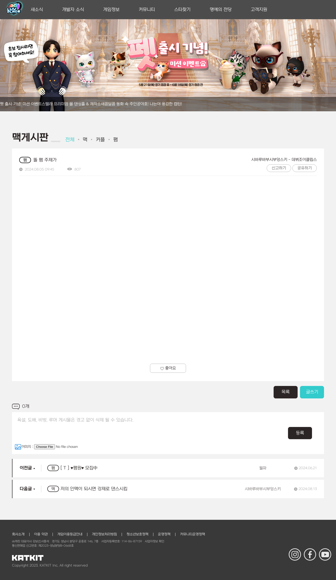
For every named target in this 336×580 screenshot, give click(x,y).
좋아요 (168, 368)
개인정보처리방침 (104, 534)
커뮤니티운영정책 (192, 534)
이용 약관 (41, 534)
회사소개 (18, 534)
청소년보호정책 (137, 534)
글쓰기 (312, 392)
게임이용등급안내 (69, 534)
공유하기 (304, 168)
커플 (100, 139)
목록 (286, 392)
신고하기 (279, 168)
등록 (300, 433)
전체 (69, 139)
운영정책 (164, 534)
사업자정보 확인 (154, 541)
